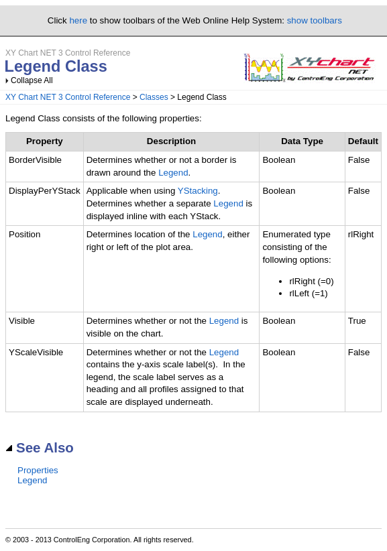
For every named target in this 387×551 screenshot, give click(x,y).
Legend (173, 173)
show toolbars (314, 20)
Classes (154, 97)
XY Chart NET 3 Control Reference (67, 97)
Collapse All (32, 80)
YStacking (198, 191)
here (78, 20)
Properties (37, 470)
